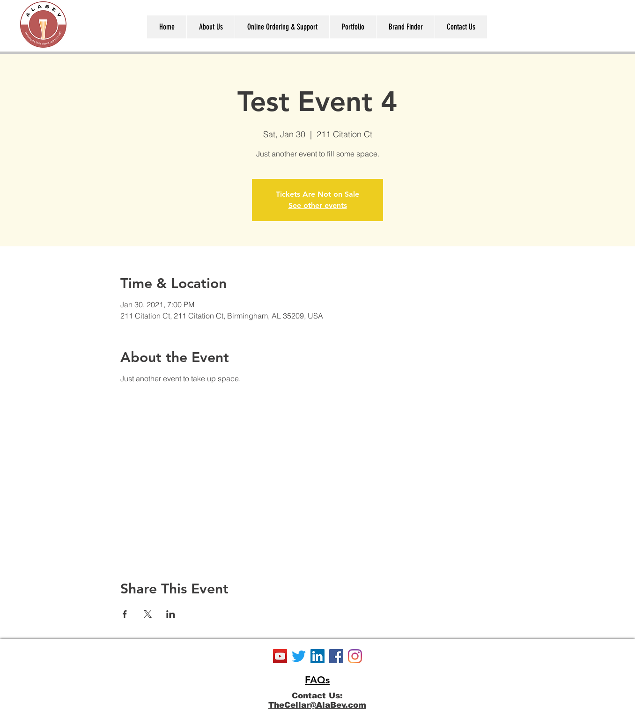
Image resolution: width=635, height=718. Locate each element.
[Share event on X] (147, 614)
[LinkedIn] (317, 656)
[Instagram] (355, 656)
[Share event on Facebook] (124, 614)
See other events (317, 205)
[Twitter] (299, 656)
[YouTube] (280, 656)
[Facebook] (336, 656)
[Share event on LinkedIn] (170, 614)
